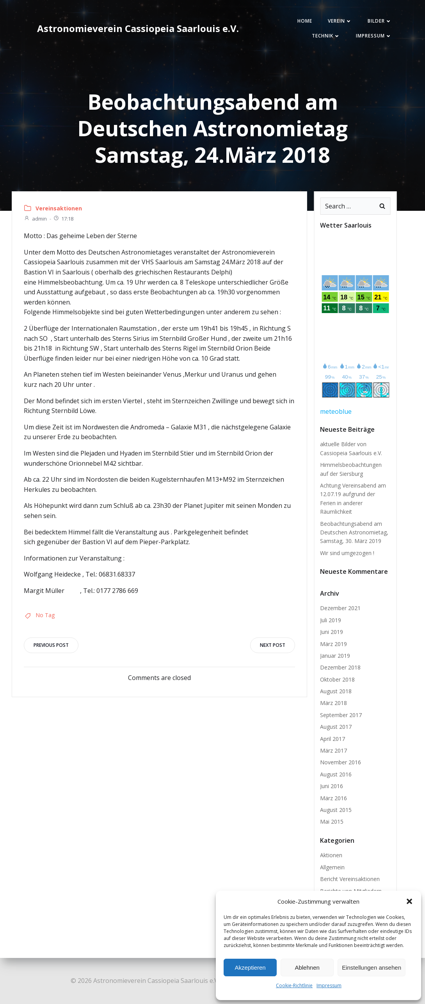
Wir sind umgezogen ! (347, 553)
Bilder (380, 21)
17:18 (63, 218)
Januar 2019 (335, 655)
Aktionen (331, 855)
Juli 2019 (330, 620)
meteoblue (336, 411)
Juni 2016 (331, 786)
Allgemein (332, 867)
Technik (326, 35)
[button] (409, 901)
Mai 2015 (331, 821)
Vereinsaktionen (59, 208)
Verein (340, 21)
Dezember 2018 (340, 667)
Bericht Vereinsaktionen (350, 879)
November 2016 (340, 762)
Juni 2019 (331, 632)
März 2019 (333, 644)
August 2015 (336, 810)
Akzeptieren (250, 967)
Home (304, 21)
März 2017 (333, 750)
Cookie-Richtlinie (294, 985)
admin (35, 218)
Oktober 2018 (337, 679)
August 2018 (336, 691)
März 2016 (333, 798)
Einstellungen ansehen (371, 967)
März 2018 (333, 703)
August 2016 (336, 774)
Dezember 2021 (340, 608)
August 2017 (336, 726)
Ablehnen (307, 967)
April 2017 (332, 738)
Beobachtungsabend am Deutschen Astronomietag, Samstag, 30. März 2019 (354, 532)
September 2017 (341, 715)
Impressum (329, 985)
